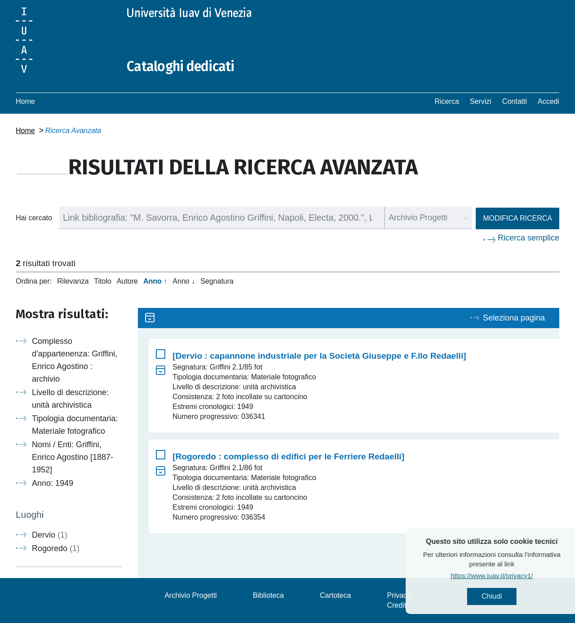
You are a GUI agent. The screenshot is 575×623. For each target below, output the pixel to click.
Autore (127, 281)
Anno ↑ (155, 281)
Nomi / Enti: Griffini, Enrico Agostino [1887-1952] (72, 457)
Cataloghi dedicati (180, 66)
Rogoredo (56, 548)
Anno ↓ (183, 281)
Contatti (514, 101)
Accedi (548, 101)
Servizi (480, 101)
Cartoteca (335, 595)
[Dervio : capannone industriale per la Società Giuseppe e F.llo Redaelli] (319, 355)
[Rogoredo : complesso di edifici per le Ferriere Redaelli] (288, 456)
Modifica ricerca (517, 218)
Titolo (102, 281)
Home (25, 101)
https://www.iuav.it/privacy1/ (512, 575)
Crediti (397, 605)
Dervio (49, 534)
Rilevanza (72, 281)
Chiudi (512, 596)
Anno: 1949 (52, 483)
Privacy (398, 595)
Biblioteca (268, 595)
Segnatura (217, 281)
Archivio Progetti (190, 595)
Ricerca (447, 101)
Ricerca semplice (528, 237)
